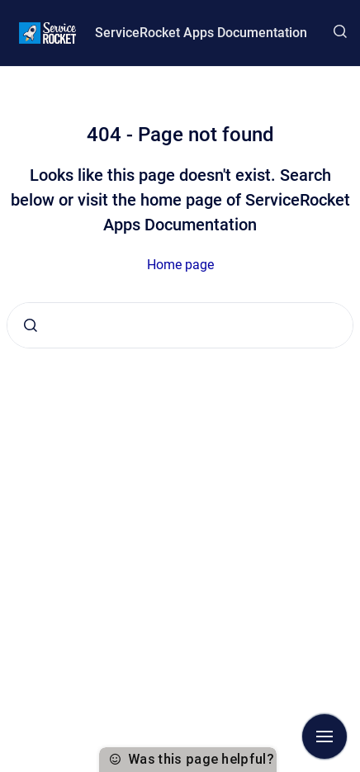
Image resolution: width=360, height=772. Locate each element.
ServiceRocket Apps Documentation (201, 32)
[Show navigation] (324, 736)
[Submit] (30, 325)
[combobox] (180, 325)
